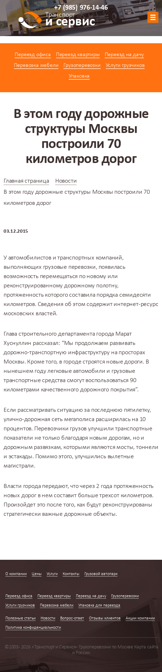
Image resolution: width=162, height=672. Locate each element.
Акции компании (140, 618)
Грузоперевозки (81, 65)
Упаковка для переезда (99, 605)
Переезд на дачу (124, 55)
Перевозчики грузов (60, 428)
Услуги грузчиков (125, 65)
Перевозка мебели (36, 65)
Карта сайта (146, 647)
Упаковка (79, 76)
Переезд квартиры (78, 55)
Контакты (71, 574)
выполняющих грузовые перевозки (50, 267)
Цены (37, 574)
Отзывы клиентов (105, 618)
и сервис (70, 20)
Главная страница (26, 181)
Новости (66, 181)
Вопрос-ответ (72, 618)
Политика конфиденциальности (33, 628)
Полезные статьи (20, 618)
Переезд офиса (33, 55)
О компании (16, 574)
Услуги (52, 574)
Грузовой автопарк (100, 574)
